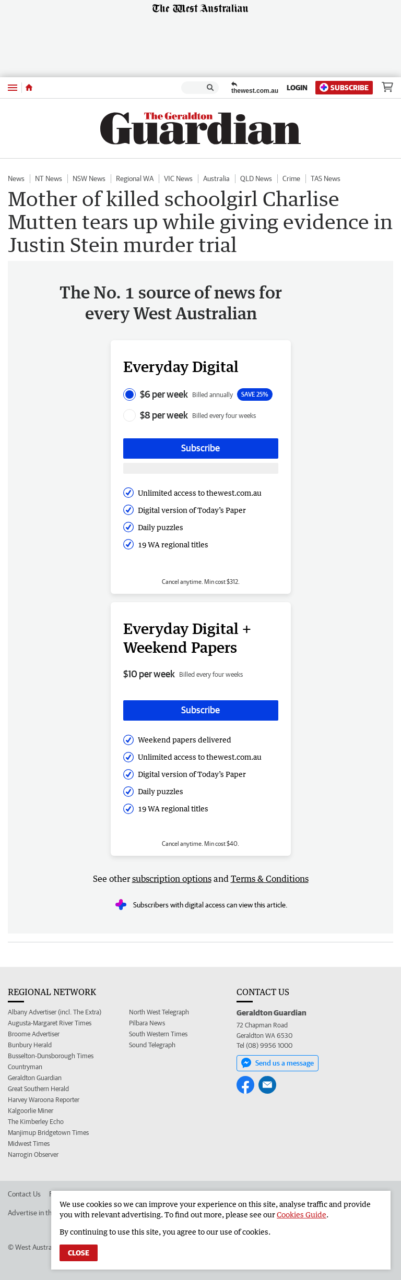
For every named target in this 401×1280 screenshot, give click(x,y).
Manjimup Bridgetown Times (48, 1133)
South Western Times (158, 1034)
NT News (48, 178)
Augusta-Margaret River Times (49, 1023)
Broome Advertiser (34, 1034)
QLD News (256, 178)
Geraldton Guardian (35, 1078)
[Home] (29, 87)
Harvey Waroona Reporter (43, 1100)
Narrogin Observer (33, 1154)
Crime (291, 178)
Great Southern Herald (38, 1089)
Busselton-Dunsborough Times (50, 1056)
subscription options (171, 879)
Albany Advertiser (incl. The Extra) (54, 1012)
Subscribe (344, 87)
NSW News (89, 178)
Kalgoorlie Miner (30, 1111)
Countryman (25, 1067)
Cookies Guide (301, 1214)
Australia (216, 178)
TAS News (325, 178)
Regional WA (135, 178)
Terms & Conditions (270, 879)
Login (297, 87)
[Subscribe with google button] (200, 468)
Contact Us (24, 1194)
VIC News (178, 178)
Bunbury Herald (30, 1045)
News (16, 178)
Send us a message (277, 1063)
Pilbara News (147, 1023)
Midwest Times (29, 1143)
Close (78, 1253)
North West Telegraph (159, 1012)
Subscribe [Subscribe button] (200, 447)
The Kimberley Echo (36, 1122)
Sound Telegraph (152, 1045)
